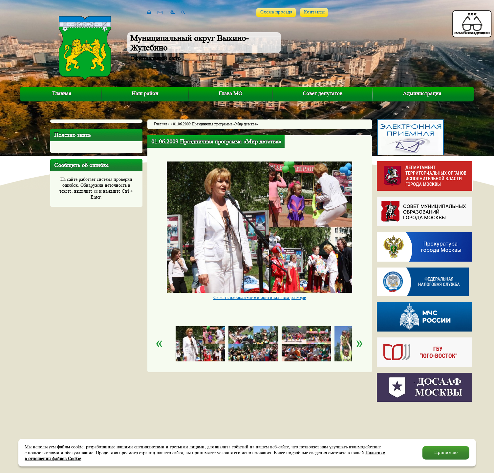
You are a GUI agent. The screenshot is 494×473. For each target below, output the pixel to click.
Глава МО (230, 93)
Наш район (145, 93)
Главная (61, 93)
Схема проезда (276, 12)
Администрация (422, 93)
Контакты (314, 12)
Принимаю (446, 452)
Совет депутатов (322, 93)
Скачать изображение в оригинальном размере (259, 297)
